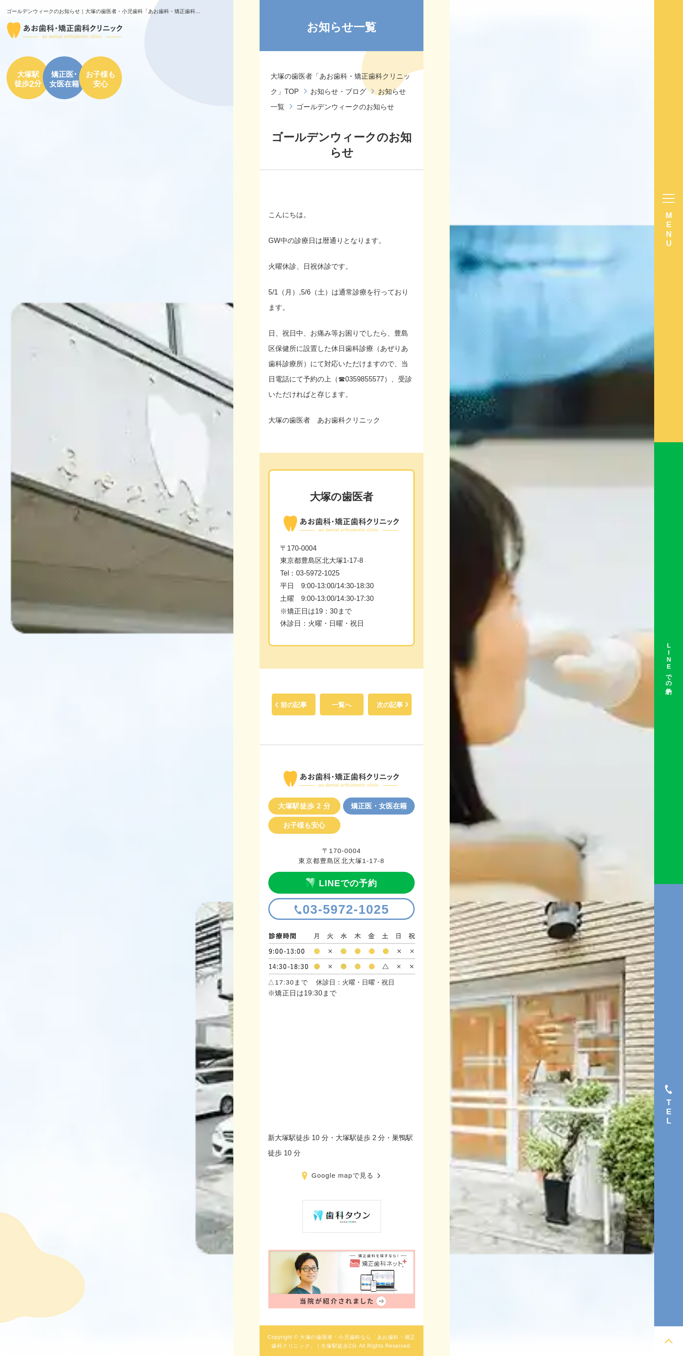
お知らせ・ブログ (338, 91)
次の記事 (390, 704)
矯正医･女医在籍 (64, 79)
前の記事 (294, 704)
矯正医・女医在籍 (379, 806)
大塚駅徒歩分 (28, 79)
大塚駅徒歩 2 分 (304, 806)
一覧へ (341, 704)
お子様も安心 (101, 79)
